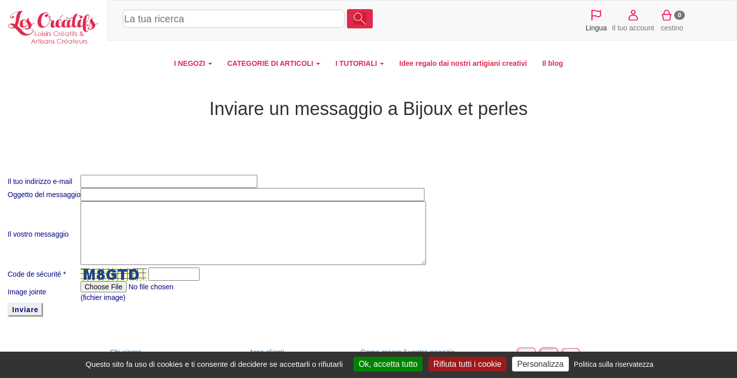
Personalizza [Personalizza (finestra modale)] (540, 364)
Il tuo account (633, 20)
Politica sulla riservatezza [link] (613, 364)
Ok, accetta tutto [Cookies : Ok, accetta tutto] (388, 364)
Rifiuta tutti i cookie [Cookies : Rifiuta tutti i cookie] (467, 364)
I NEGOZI (193, 63)
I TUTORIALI (359, 63)
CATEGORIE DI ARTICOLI (273, 63)
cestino (672, 20)
